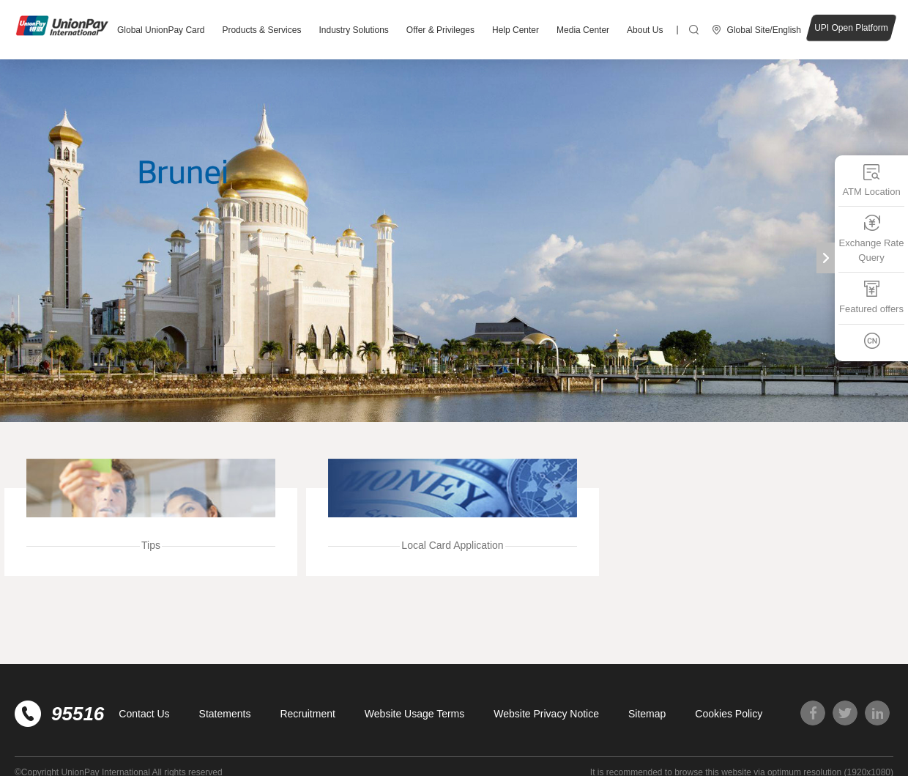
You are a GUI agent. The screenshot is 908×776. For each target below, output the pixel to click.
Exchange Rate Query (871, 238)
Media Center (583, 30)
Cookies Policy (728, 714)
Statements (225, 714)
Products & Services (261, 30)
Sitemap (647, 714)
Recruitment (307, 714)
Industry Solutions (353, 30)
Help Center (515, 30)
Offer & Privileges (440, 30)
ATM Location (871, 180)
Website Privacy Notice (546, 714)
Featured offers (871, 297)
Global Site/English (764, 30)
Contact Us (144, 714)
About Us (645, 30)
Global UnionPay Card (160, 30)
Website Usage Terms (414, 714)
